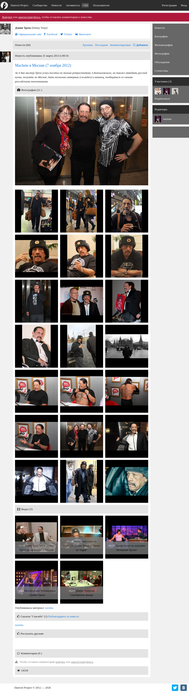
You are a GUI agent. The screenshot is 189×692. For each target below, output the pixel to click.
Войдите (7, 17)
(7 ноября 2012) (43, 65)
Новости (57, 5)
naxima (49, 607)
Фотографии (162, 53)
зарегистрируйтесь (29, 17)
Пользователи (101, 5)
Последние (101, 45)
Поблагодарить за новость (63, 616)
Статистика (161, 70)
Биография (161, 36)
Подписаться (162, 98)
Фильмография (163, 45)
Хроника (87, 45)
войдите (60, 661)
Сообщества (40, 5)
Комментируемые (120, 45)
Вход (184, 5)
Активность (77, 5)
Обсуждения (162, 62)
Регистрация (169, 5)
